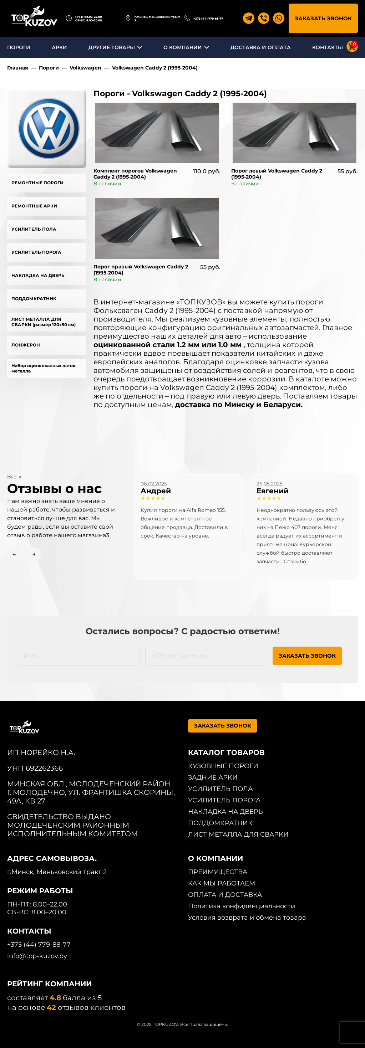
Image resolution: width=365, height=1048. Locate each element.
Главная (17, 68)
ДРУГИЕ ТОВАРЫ (111, 47)
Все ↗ (14, 476)
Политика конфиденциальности (241, 906)
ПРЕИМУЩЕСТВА (217, 872)
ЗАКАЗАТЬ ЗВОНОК (323, 18)
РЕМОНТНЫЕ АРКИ (34, 206)
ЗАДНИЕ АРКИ (213, 777)
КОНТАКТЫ (327, 47)
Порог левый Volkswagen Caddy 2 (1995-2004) (276, 174)
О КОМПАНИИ (182, 47)
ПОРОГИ (18, 47)
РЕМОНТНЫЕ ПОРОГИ (37, 182)
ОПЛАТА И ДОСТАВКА (225, 895)
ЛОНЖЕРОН (25, 345)
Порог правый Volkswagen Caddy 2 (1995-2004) (140, 269)
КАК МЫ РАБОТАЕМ (221, 883)
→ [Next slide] (34, 554)
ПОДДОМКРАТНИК (33, 298)
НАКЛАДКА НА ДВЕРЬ (38, 275)
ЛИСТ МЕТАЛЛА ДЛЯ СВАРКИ (238, 834)
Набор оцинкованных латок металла (43, 368)
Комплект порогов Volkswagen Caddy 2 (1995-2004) (135, 174)
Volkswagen (85, 68)
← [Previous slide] (14, 554)
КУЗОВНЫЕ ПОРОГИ (223, 766)
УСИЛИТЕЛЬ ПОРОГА (36, 252)
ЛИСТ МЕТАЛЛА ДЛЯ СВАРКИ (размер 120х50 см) (43, 322)
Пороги (49, 68)
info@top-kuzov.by (37, 956)
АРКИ (59, 47)
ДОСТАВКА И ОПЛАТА (260, 47)
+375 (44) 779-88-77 (208, 18)
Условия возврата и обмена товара (247, 917)
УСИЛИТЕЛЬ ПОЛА (33, 229)
